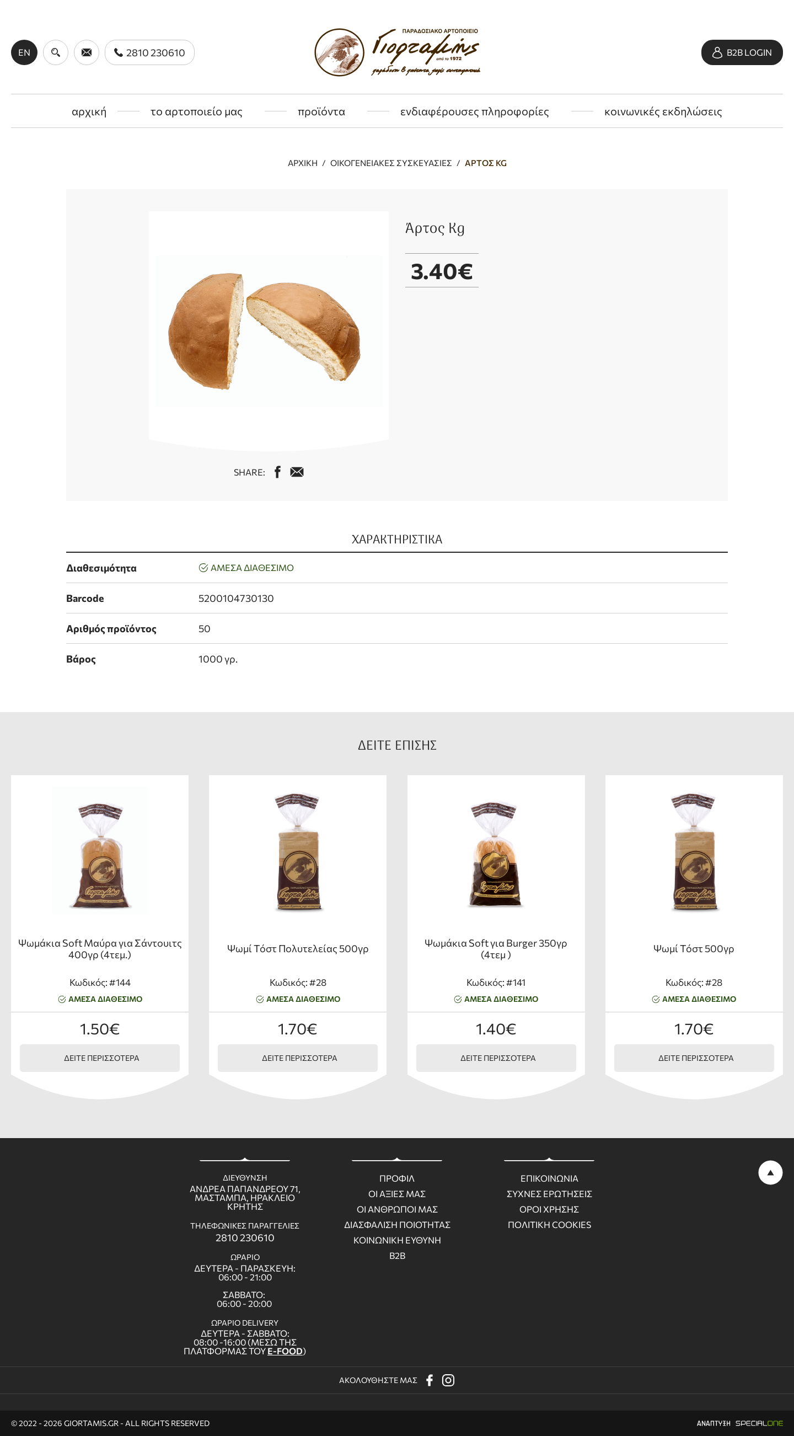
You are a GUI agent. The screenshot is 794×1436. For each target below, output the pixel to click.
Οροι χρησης (549, 1209)
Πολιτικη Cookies (549, 1224)
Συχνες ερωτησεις (549, 1193)
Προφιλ (397, 1178)
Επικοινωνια (549, 1178)
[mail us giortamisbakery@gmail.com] (297, 472)
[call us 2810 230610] (150, 52)
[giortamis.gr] (397, 52)
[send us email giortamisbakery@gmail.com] (86, 52)
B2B (397, 1255)
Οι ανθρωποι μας (397, 1209)
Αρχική (303, 163)
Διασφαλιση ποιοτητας (397, 1224)
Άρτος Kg (486, 163)
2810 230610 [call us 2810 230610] (245, 1237)
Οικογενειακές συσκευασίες (391, 163)
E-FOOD (285, 1351)
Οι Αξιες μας (397, 1193)
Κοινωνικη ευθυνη (397, 1240)
